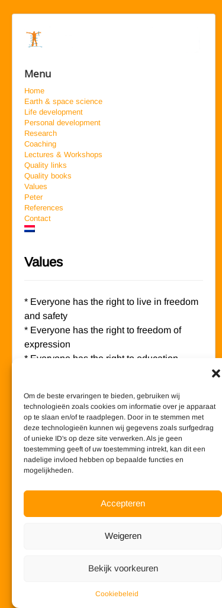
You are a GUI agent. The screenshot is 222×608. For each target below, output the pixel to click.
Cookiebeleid (117, 594)
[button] (216, 373)
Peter (33, 197)
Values (35, 186)
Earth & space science (63, 101)
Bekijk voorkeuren (123, 568)
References (43, 207)
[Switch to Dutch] (113, 228)
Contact (37, 218)
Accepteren (123, 503)
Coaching (40, 143)
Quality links (45, 165)
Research (40, 133)
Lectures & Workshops (63, 154)
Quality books (48, 175)
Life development (53, 112)
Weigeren (123, 536)
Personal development (62, 122)
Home (34, 90)
